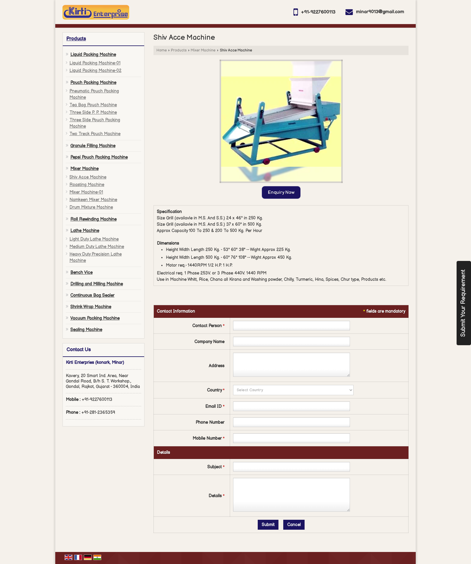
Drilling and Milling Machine (96, 284)
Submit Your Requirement (463, 303)
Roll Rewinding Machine (93, 219)
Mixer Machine (84, 168)
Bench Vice (81, 272)
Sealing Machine (86, 329)
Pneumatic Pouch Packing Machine (94, 94)
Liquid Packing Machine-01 (94, 63)
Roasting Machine (86, 184)
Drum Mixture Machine (91, 207)
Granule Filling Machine (92, 145)
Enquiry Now (281, 192)
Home (161, 50)
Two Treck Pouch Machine (94, 133)
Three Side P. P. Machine (93, 112)
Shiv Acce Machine (87, 177)
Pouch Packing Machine (93, 82)
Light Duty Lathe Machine (94, 239)
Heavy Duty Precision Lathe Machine (95, 257)
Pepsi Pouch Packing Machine (99, 157)
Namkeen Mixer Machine (93, 199)
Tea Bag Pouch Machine (93, 104)
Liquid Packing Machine (93, 54)
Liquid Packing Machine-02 (95, 70)
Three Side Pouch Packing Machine (94, 123)
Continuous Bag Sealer (92, 295)
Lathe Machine (84, 230)
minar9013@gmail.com (380, 12)
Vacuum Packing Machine (95, 318)
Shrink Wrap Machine (90, 306)
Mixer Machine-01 (86, 192)
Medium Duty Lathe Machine (96, 246)
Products (76, 39)
